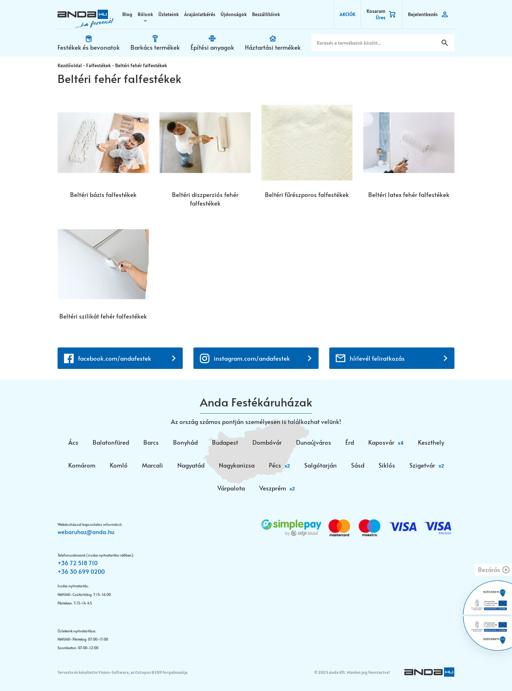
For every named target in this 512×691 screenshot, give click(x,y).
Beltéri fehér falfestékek (141, 65)
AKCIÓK (347, 14)
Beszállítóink (266, 14)
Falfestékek (98, 65)
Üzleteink (168, 14)
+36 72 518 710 (78, 563)
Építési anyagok (212, 47)
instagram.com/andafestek (252, 358)
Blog (127, 14)
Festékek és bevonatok (89, 47)
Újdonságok (234, 14)
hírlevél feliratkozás (377, 358)
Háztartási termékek (273, 47)
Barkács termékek (155, 47)
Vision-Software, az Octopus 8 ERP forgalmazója (142, 672)
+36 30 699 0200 (81, 571)
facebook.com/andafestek (114, 358)
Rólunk (145, 14)
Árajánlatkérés (199, 14)
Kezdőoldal (70, 65)
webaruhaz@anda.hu (86, 531)
